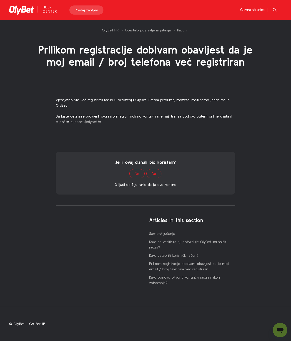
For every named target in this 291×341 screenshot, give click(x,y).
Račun (182, 30)
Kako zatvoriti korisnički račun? (173, 255)
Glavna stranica (252, 10)
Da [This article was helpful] (154, 174)
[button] (274, 10)
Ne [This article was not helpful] (137, 174)
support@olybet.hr (86, 122)
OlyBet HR (110, 30)
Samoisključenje (162, 233)
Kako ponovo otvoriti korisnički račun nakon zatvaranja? (184, 280)
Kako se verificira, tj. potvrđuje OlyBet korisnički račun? (187, 244)
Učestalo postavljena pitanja (148, 30)
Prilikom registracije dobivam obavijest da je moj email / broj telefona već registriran (189, 266)
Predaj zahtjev (86, 10)
